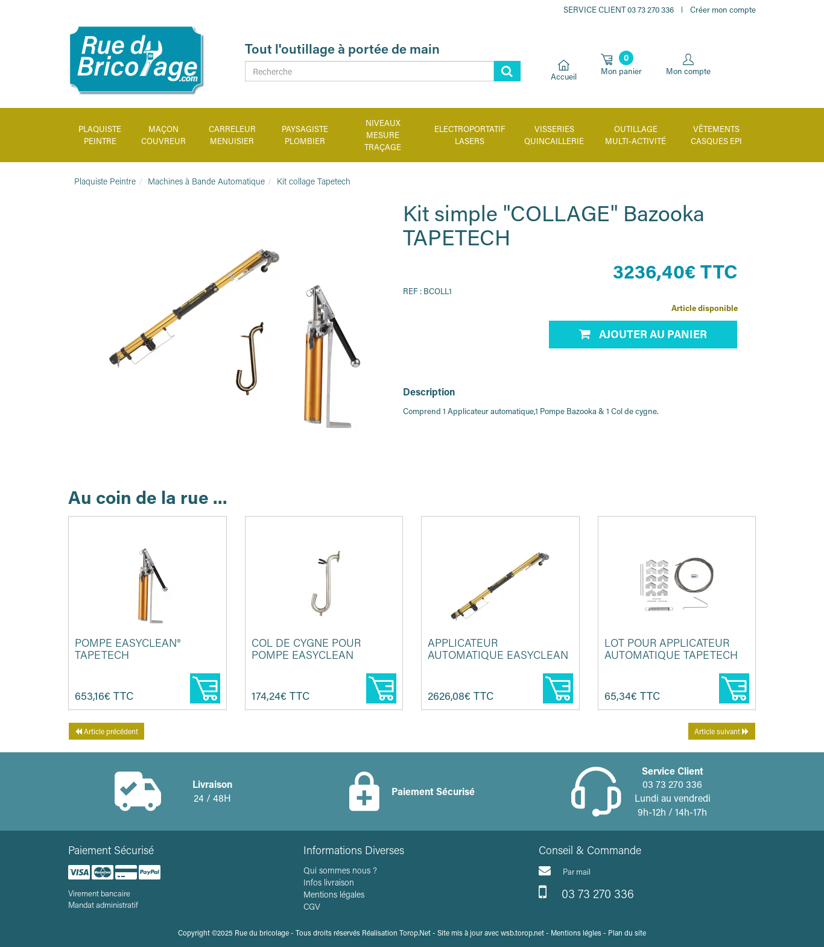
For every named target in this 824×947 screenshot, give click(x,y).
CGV (311, 906)
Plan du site (627, 932)
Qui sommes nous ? (340, 870)
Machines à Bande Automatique (206, 181)
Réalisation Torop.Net (396, 932)
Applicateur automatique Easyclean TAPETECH (498, 654)
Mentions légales (333, 894)
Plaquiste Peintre (105, 181)
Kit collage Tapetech (313, 181)
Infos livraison (328, 882)
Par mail (565, 870)
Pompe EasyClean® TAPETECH (127, 648)
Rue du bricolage (262, 932)
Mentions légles (576, 932)
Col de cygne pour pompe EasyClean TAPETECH (306, 654)
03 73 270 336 (586, 892)
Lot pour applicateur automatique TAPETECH (671, 648)
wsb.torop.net (522, 932)
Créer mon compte (723, 9)
